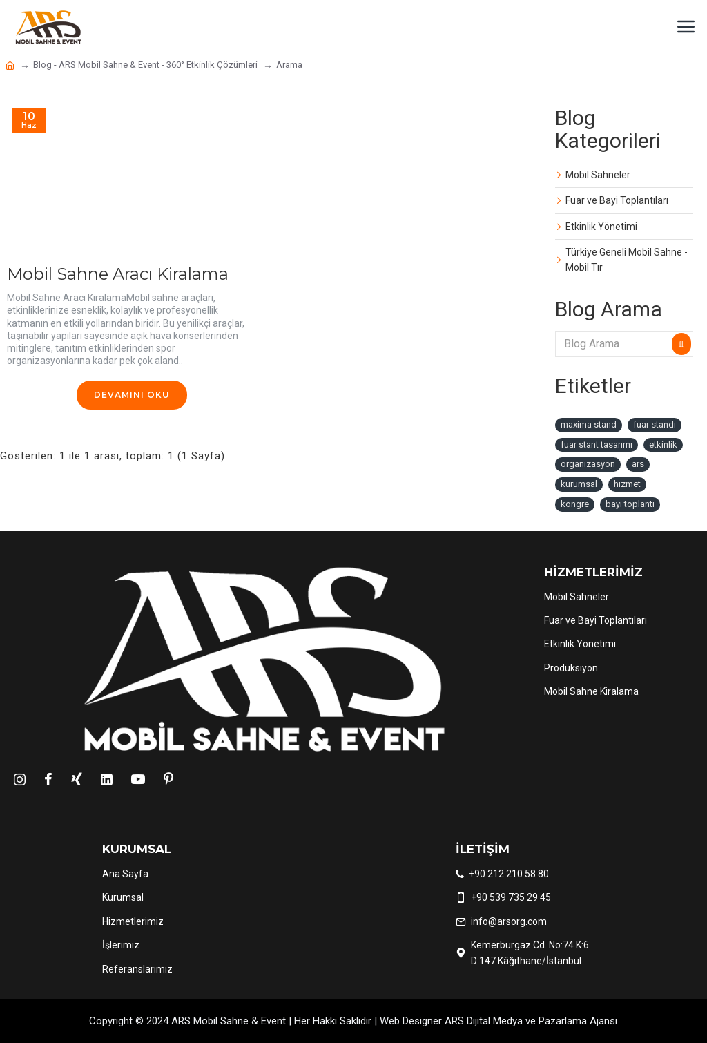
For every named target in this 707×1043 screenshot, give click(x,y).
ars (638, 464)
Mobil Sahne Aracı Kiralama (118, 274)
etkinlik (663, 444)
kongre (575, 504)
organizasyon (588, 464)
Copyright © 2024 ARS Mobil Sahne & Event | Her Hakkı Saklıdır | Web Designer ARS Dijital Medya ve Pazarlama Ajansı (353, 1021)
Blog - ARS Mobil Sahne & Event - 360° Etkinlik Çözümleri (145, 64)
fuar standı (654, 424)
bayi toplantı (630, 504)
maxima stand (589, 424)
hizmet (627, 484)
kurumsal (579, 484)
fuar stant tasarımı (596, 444)
